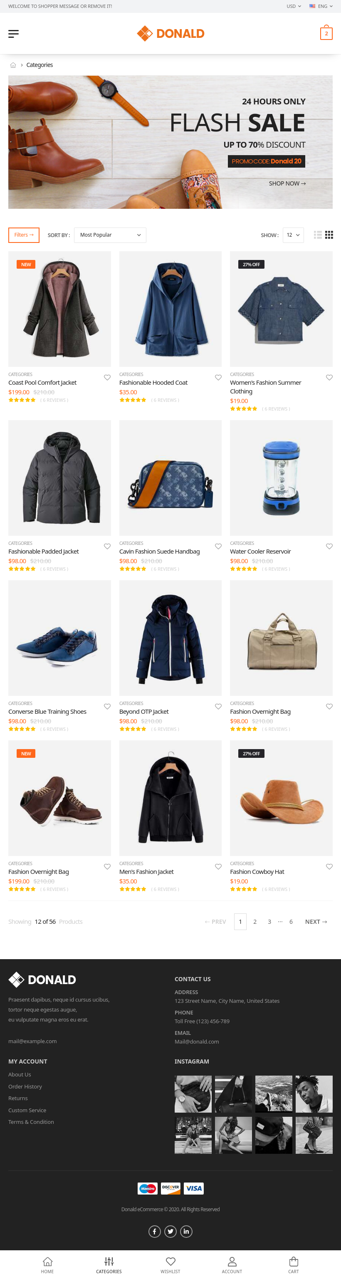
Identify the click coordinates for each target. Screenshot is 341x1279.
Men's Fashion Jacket (146, 871)
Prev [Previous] (215, 921)
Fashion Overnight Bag (260, 711)
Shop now (287, 183)
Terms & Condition (31, 1122)
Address (186, 992)
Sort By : (59, 235)
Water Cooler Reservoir (260, 551)
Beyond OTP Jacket (143, 711)
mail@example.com (32, 1041)
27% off (251, 264)
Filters (23, 234)
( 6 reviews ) (54, 400)
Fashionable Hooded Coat (153, 382)
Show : (270, 235)
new (26, 264)
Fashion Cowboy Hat (257, 871)
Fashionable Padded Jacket (43, 551)
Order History (25, 1086)
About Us (19, 1074)
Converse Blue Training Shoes (47, 711)
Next (316, 921)
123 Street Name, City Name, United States (227, 1000)
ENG (318, 6)
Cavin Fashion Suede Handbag (159, 551)
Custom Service (27, 1110)
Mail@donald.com (197, 1041)
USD (291, 6)
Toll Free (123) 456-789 (202, 1021)
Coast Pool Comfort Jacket (42, 382)
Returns (17, 1098)
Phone (184, 1012)
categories (20, 374)
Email (183, 1033)
